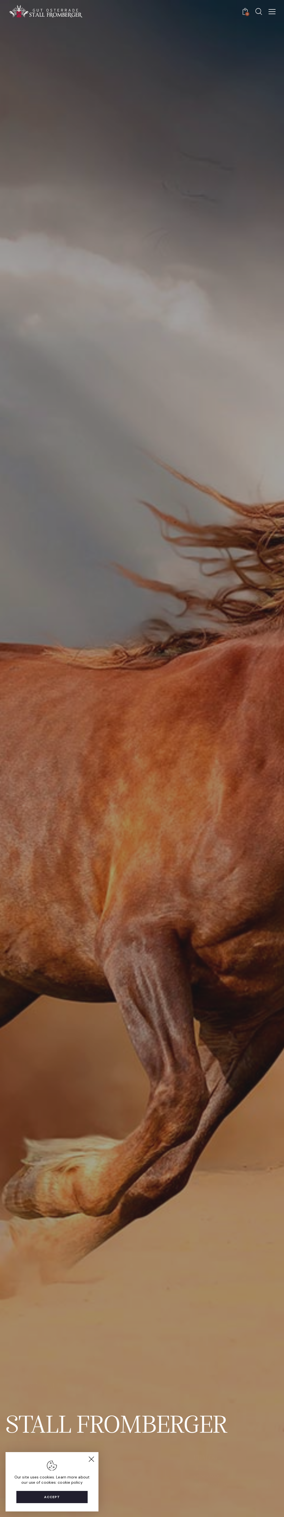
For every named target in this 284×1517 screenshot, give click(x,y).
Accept (52, 1497)
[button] (272, 12)
